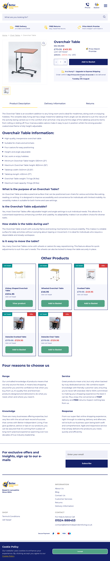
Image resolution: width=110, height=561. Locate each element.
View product (19, 303)
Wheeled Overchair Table (52, 288)
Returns (90, 103)
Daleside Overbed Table (15, 337)
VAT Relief (6, 520)
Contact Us (60, 495)
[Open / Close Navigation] (105, 5)
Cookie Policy (8, 556)
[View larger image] (43, 43)
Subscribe (86, 463)
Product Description (20, 103)
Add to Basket (88, 62)
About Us (59, 488)
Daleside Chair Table (50, 337)
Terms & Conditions (11, 516)
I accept (80, 551)
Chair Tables (15, 35)
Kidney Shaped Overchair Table (16, 289)
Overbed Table (83, 288)
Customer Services (63, 499)
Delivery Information (55, 103)
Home (4, 35)
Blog (57, 492)
